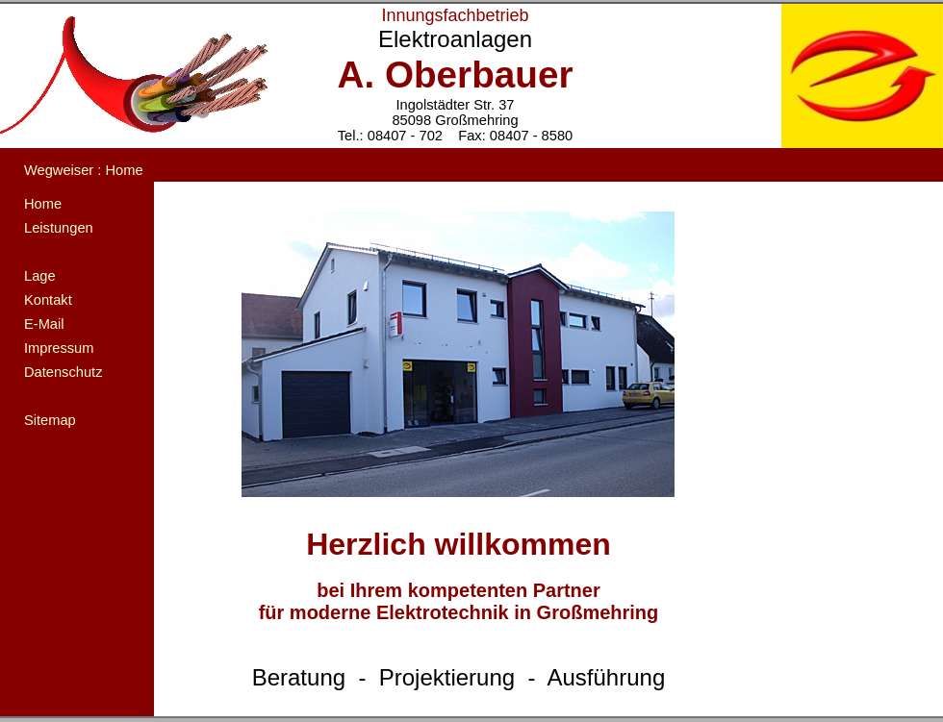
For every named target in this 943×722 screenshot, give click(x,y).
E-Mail (44, 324)
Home (43, 204)
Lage (40, 276)
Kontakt (48, 300)
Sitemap (50, 420)
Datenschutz (63, 372)
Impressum (58, 348)
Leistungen (58, 228)
